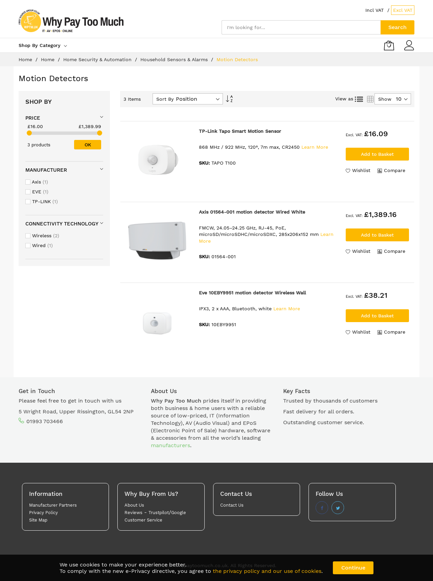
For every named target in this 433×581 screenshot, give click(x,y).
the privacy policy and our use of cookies (267, 571)
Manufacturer (46, 170)
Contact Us (232, 505)
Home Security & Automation (98, 59)
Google (178, 512)
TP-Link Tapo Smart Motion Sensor (240, 131)
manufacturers (170, 445)
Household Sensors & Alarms (174, 59)
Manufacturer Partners (53, 505)
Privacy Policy (43, 512)
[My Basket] (389, 45)
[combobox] (301, 27)
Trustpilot (159, 512)
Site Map (38, 520)
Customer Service (143, 520)
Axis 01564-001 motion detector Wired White (252, 212)
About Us (134, 505)
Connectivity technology (61, 224)
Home (26, 59)
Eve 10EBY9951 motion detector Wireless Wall (252, 292)
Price (32, 118)
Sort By (165, 99)
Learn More (314, 147)
